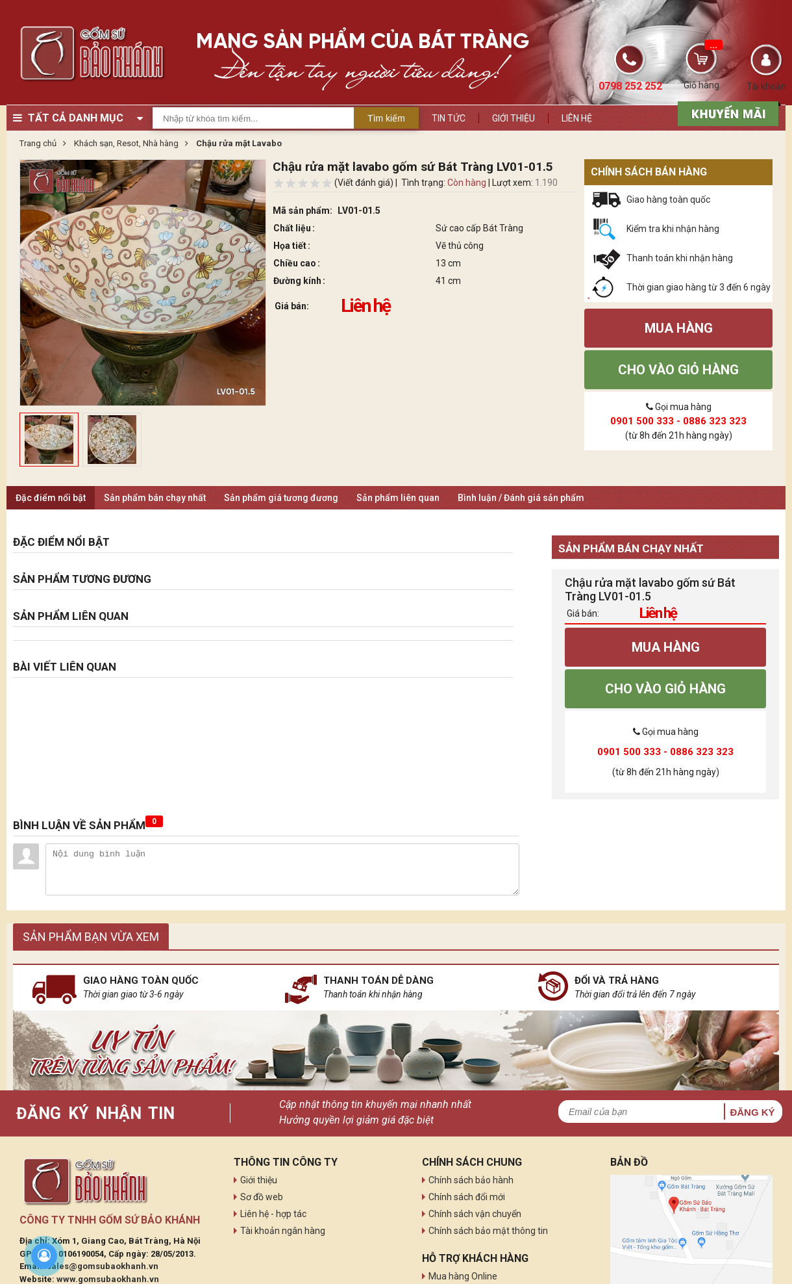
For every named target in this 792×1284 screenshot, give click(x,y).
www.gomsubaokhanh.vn (107, 1279)
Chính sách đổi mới (466, 1197)
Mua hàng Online (462, 1276)
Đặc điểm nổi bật (51, 498)
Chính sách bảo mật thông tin (488, 1231)
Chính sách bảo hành (471, 1180)
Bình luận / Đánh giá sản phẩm (521, 498)
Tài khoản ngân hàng (282, 1231)
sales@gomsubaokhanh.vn (102, 1266)
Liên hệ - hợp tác (273, 1214)
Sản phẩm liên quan (397, 498)
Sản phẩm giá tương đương (281, 498)
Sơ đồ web (261, 1197)
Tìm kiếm (386, 118)
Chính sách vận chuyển (474, 1214)
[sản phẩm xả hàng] (726, 112)
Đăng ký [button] (752, 1112)
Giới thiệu (513, 118)
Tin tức (448, 118)
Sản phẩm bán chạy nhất (155, 498)
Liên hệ (577, 118)
